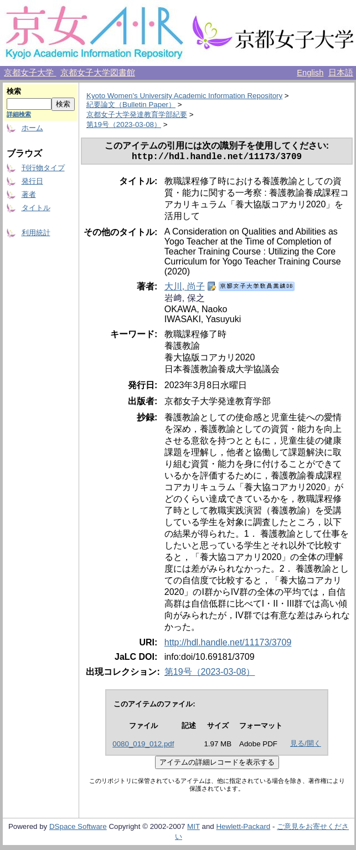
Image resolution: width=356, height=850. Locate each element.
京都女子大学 (30, 72)
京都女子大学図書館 (97, 72)
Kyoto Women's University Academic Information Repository (184, 95)
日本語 (340, 72)
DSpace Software (78, 828)
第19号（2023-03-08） (123, 124)
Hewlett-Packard (243, 828)
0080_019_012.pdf (143, 746)
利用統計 (36, 232)
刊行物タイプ (43, 168)
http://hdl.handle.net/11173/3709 (228, 644)
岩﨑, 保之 (184, 300)
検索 (14, 91)
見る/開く (305, 745)
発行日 (32, 181)
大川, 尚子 (184, 288)
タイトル (36, 207)
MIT (193, 828)
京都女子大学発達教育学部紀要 (136, 114)
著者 (29, 194)
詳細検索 (19, 114)
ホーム (32, 128)
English (310, 72)
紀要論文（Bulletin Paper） (131, 104)
